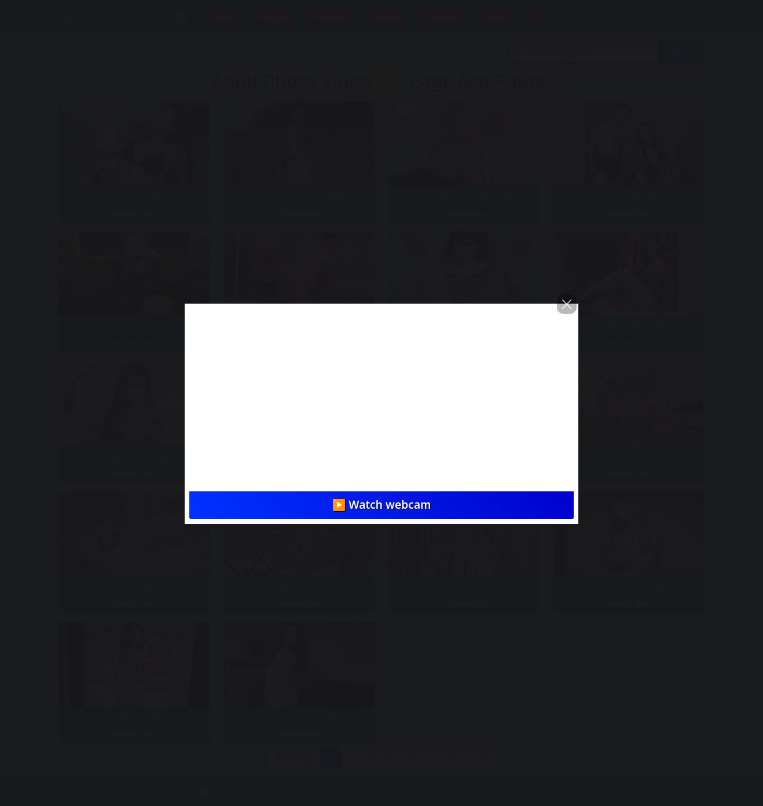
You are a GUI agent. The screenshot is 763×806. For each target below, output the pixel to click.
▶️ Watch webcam (381, 504)
